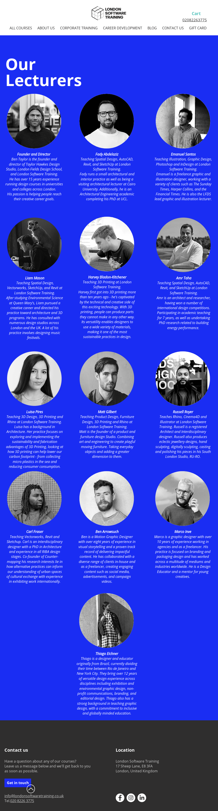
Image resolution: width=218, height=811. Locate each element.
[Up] (31, 789)
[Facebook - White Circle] (120, 797)
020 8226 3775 (22, 800)
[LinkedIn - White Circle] (141, 797)
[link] (200, 13)
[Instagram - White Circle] (131, 797)
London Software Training (37, 174)
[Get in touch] (17, 783)
